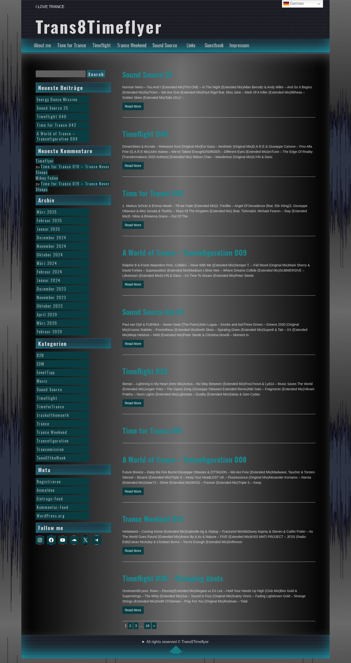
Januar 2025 (48, 229)
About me (42, 45)
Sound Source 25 (147, 74)
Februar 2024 (49, 272)
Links (191, 45)
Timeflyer (45, 161)
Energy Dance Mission (57, 99)
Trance (43, 424)
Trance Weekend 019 (152, 518)
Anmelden (46, 490)
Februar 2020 (49, 331)
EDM (40, 364)
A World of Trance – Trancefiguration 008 (184, 459)
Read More (133, 106)
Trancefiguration (53, 441)
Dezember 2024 (51, 237)
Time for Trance (71, 45)
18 (147, 626)
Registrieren (49, 481)
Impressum (239, 45)
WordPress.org (51, 516)
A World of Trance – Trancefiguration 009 (184, 252)
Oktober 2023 (50, 306)
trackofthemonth (53, 415)
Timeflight (101, 45)
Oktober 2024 (50, 255)
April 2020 (47, 314)
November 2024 (51, 246)
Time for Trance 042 (152, 193)
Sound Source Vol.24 (153, 311)
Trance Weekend (131, 45)
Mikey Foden (47, 178)
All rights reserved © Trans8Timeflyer (177, 647)
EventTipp (46, 372)
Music (42, 381)
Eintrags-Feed (50, 499)
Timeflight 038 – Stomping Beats (172, 578)
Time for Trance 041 (152, 430)
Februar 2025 (49, 220)
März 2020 (47, 323)
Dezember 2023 (51, 289)
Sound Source (164, 45)
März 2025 (47, 212)
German (293, 4)
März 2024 (47, 263)
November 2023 (51, 297)
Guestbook (214, 45)
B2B (40, 355)
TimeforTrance (50, 406)
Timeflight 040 (145, 133)
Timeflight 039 (145, 371)
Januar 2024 (48, 280)
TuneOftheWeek (51, 458)
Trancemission (50, 449)
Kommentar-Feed (53, 507)
